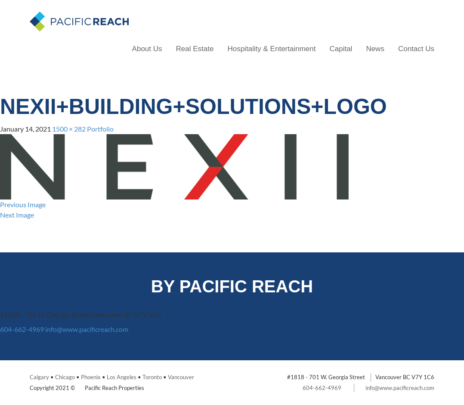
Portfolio (100, 129)
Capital (340, 49)
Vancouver (181, 377)
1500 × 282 (69, 129)
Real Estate (195, 49)
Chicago (65, 377)
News (375, 49)
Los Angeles (121, 377)
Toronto (152, 377)
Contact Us (416, 49)
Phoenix (91, 377)
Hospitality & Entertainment (271, 49)
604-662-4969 (22, 329)
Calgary (39, 377)
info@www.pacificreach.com (86, 329)
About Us (147, 49)
